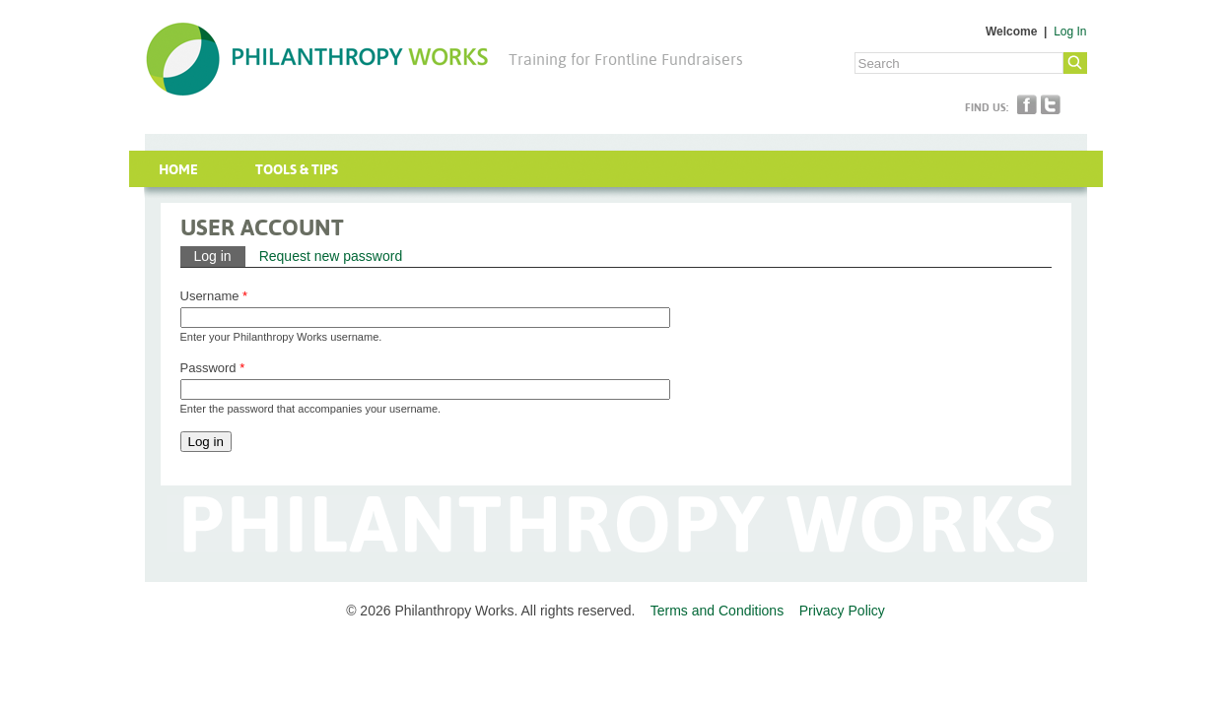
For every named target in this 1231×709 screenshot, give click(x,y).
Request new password (331, 256)
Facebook (1027, 104)
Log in (219, 255)
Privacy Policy (842, 610)
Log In (1070, 31)
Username (214, 296)
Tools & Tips (296, 169)
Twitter (1050, 104)
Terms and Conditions (717, 610)
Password (212, 367)
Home (178, 169)
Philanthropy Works (317, 59)
